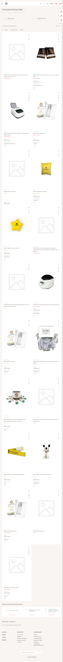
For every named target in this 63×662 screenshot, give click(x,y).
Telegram (33, 649)
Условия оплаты (37, 620)
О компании (20, 618)
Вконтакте (29, 649)
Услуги (4, 621)
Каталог (4, 615)
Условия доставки (38, 622)
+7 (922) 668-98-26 (32, 640)
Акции (4, 618)
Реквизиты (36, 625)
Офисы (35, 618)
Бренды (4, 623)
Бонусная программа (22, 622)
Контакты (19, 625)
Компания (20, 615)
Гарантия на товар (38, 623)
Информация (37, 615)
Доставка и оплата (21, 623)
